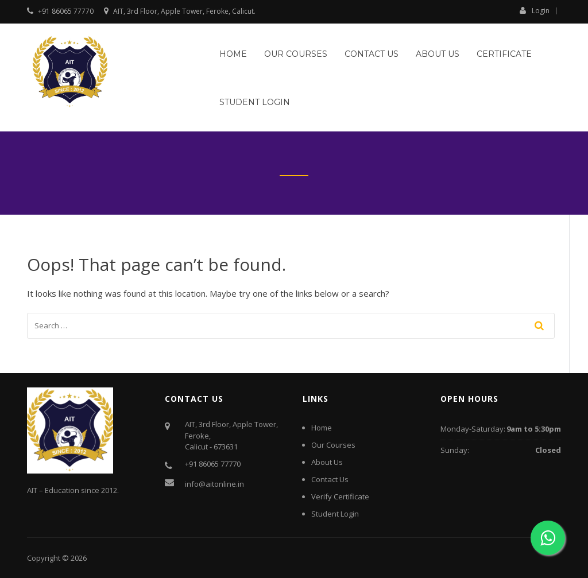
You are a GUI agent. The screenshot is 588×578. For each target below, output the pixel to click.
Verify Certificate (340, 496)
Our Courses (295, 54)
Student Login (254, 102)
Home (233, 54)
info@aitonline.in (214, 484)
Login (535, 10)
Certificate (504, 54)
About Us (437, 54)
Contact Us (372, 54)
